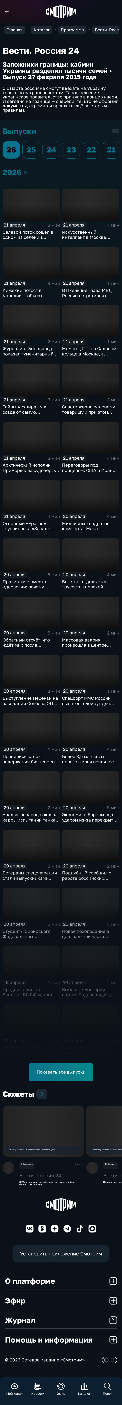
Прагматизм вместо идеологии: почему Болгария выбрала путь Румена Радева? (28, 589)
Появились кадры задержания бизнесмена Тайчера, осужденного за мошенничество (30, 764)
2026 (25, 172)
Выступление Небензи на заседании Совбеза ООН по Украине (30, 703)
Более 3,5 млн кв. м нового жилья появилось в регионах (89, 761)
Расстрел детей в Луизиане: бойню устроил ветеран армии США (31, 1053)
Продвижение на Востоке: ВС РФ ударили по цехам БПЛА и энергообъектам (29, 997)
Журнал (61, 1325)
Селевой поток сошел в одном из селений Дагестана (28, 237)
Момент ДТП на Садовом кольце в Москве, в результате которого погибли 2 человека (89, 356)
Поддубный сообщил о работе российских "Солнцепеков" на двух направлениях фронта (87, 880)
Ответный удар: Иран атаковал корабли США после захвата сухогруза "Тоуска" (89, 1055)
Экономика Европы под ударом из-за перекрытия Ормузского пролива (90, 820)
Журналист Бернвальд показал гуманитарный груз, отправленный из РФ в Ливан (28, 356)
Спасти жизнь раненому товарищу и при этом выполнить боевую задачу (90, 412)
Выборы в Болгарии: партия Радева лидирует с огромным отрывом (89, 994)
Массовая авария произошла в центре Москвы (84, 645)
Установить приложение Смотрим (61, 1259)
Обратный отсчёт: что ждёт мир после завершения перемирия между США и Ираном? (29, 647)
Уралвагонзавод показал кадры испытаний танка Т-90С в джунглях (30, 820)
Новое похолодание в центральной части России (85, 936)
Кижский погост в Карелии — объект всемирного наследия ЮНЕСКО (27, 298)
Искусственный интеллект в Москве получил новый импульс (88, 237)
